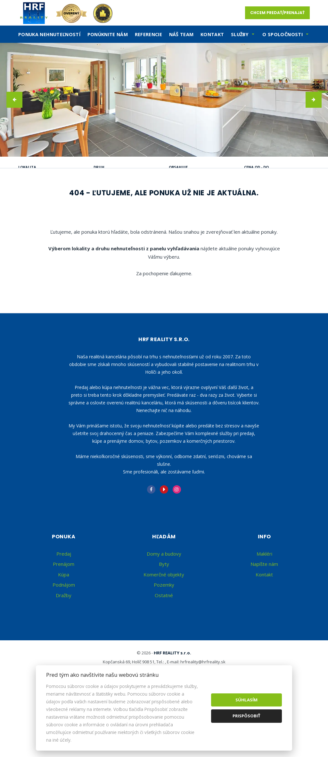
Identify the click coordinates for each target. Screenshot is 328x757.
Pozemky (164, 646)
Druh (99, 167)
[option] (164, 100)
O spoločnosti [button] (282, 34)
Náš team (181, 34)
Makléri (264, 615)
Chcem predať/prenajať (277, 12)
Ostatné (164, 656)
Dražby (63, 656)
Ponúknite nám (107, 34)
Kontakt (212, 34)
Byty (164, 625)
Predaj (39, 199)
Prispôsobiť (246, 716)
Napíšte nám (264, 625)
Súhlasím (246, 700)
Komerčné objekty (164, 635)
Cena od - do (256, 167)
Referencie (148, 34)
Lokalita (27, 167)
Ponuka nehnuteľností (49, 34)
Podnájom (43, 215)
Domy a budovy (164, 615)
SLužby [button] (240, 34)
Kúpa (118, 199)
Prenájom (79, 199)
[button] (14, 100)
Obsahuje (178, 167)
